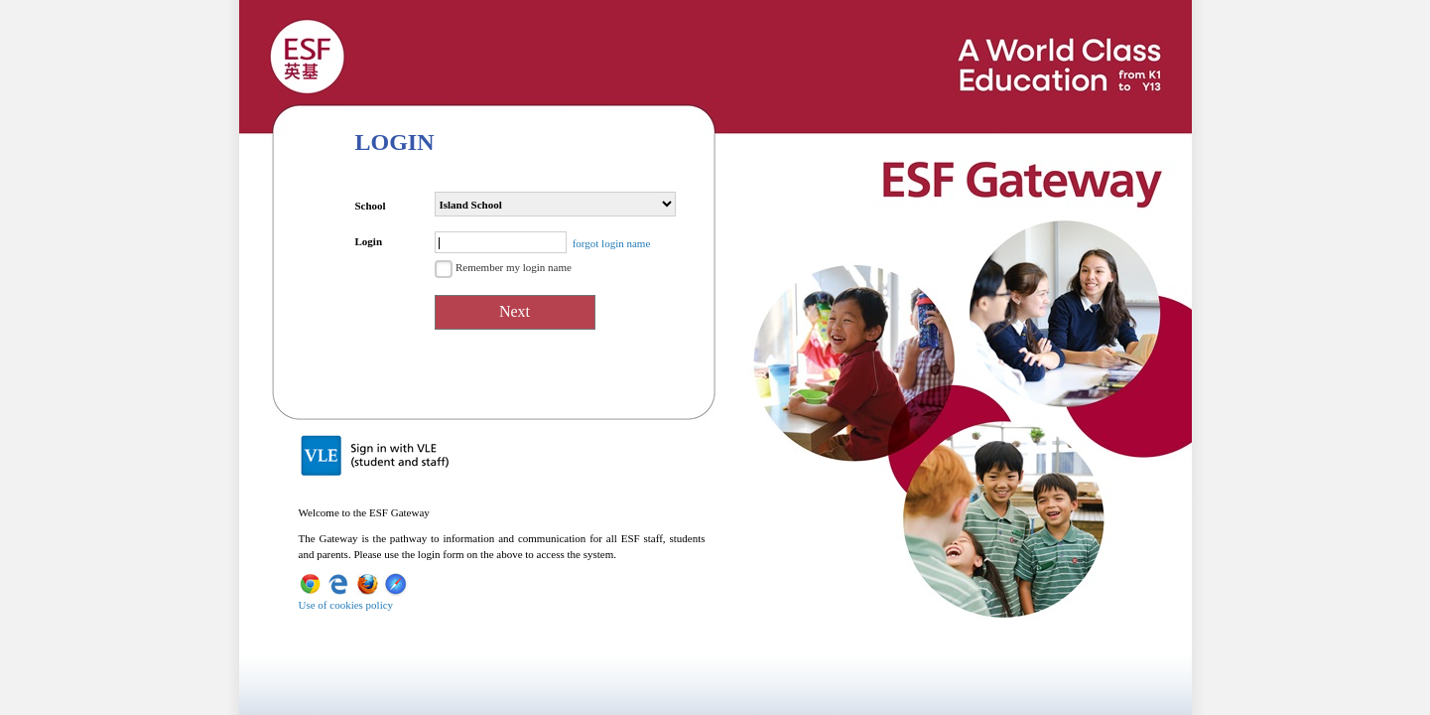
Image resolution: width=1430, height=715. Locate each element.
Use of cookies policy (346, 605)
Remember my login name (513, 267)
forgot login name (612, 243)
